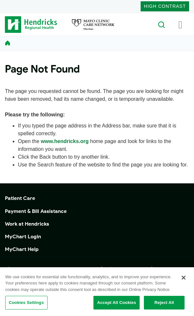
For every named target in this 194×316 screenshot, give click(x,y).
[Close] (183, 277)
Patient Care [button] (20, 198)
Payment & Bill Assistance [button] (36, 211)
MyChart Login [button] (23, 236)
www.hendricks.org (65, 141)
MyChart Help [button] (22, 249)
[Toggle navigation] (180, 24)
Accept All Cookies (116, 302)
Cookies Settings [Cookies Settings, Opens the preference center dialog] (26, 302)
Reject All (164, 302)
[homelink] (7, 43)
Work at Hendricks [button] (27, 224)
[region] (97, 291)
